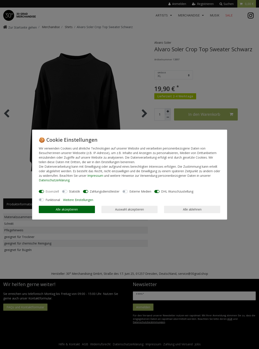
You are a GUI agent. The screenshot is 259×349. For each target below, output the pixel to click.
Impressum (95, 176)
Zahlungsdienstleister (104, 191)
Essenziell (52, 191)
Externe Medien (140, 191)
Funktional (53, 200)
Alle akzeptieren (67, 209)
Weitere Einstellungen (78, 200)
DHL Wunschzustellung (177, 191)
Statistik (74, 191)
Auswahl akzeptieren (129, 209)
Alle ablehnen (192, 209)
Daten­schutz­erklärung (54, 180)
